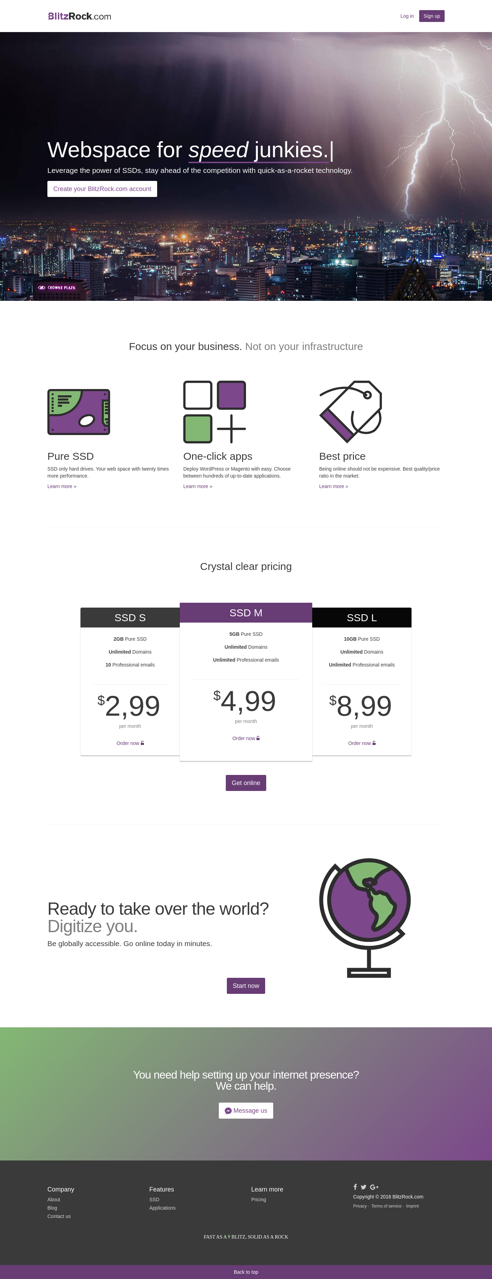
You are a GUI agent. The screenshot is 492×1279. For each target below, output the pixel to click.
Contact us (59, 1216)
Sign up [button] (432, 16)
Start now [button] (246, 985)
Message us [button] (246, 1110)
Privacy (360, 1206)
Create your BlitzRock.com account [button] (102, 188)
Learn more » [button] (61, 486)
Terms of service (386, 1206)
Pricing (258, 1199)
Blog (52, 1208)
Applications (162, 1208)
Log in (407, 16)
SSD (154, 1199)
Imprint (412, 1206)
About (53, 1199)
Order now (130, 743)
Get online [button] (246, 782)
